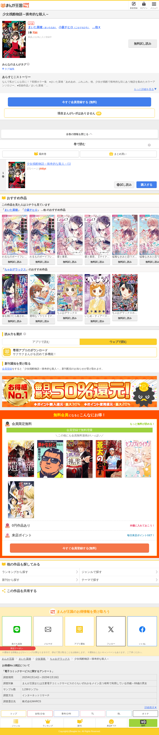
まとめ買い (117, 154)
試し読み (125, 184)
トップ (13, 713)
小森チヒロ (74, 27)
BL (119, 713)
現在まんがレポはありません (80, 113)
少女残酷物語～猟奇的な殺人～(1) (49, 163)
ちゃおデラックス (15, 269)
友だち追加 (16, 644)
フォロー (111, 644)
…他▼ (96, 27)
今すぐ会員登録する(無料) (79, 548)
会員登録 (7, 368)
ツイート (7, 597)
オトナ (145, 713)
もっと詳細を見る (145, 89)
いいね (142, 644)
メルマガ (48, 644)
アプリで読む (41, 341)
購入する (146, 184)
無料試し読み (142, 43)
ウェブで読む (118, 341)
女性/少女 (40, 713)
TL (92, 713)
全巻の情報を (79, 134)
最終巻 (40, 154)
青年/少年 (66, 713)
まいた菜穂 (42, 27)
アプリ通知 (79, 644)
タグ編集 (9, 68)
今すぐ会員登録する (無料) (79, 102)
